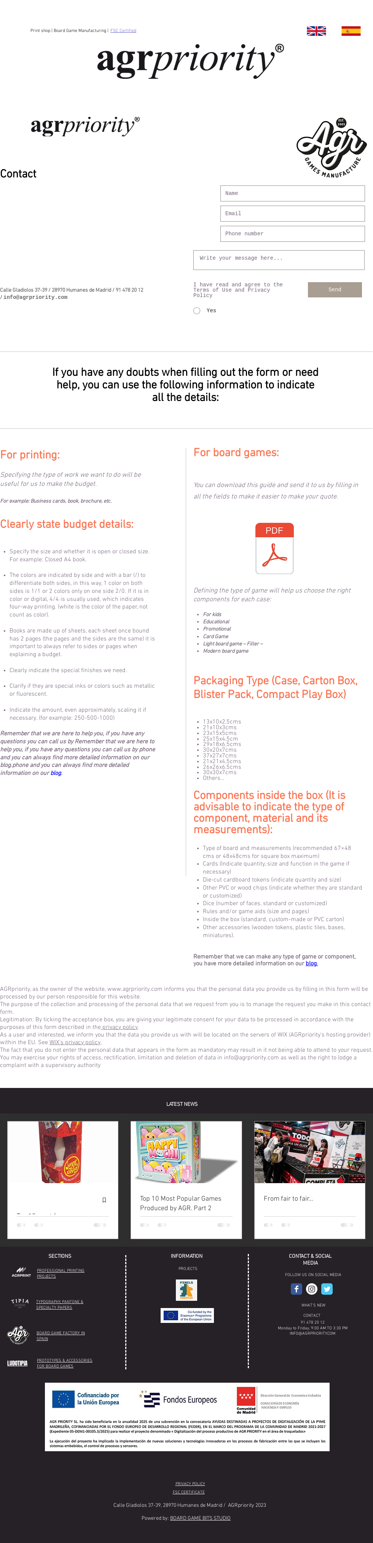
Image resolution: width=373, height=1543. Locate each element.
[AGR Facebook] (296, 1289)
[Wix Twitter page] (327, 1289)
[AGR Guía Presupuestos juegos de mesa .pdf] (274, 549)
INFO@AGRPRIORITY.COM (312, 1333)
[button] (186, 1290)
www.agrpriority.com (135, 989)
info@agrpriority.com (35, 297)
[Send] (335, 289)
